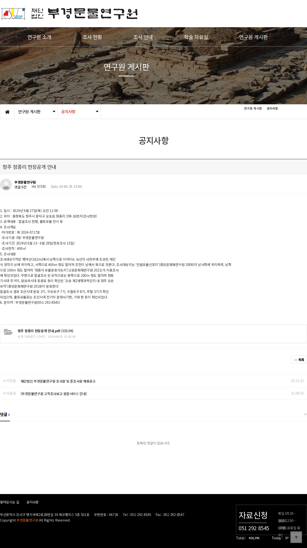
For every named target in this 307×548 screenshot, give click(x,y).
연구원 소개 (39, 36)
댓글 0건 (20, 187)
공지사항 (32, 502)
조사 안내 (143, 36)
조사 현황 (92, 36)
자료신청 (253, 515)
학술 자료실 (196, 36)
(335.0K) (45, 330)
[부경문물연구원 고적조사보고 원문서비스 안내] (54, 393)
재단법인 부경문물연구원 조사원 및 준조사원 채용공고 (58, 381)
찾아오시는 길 (9, 502)
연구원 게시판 (253, 36)
